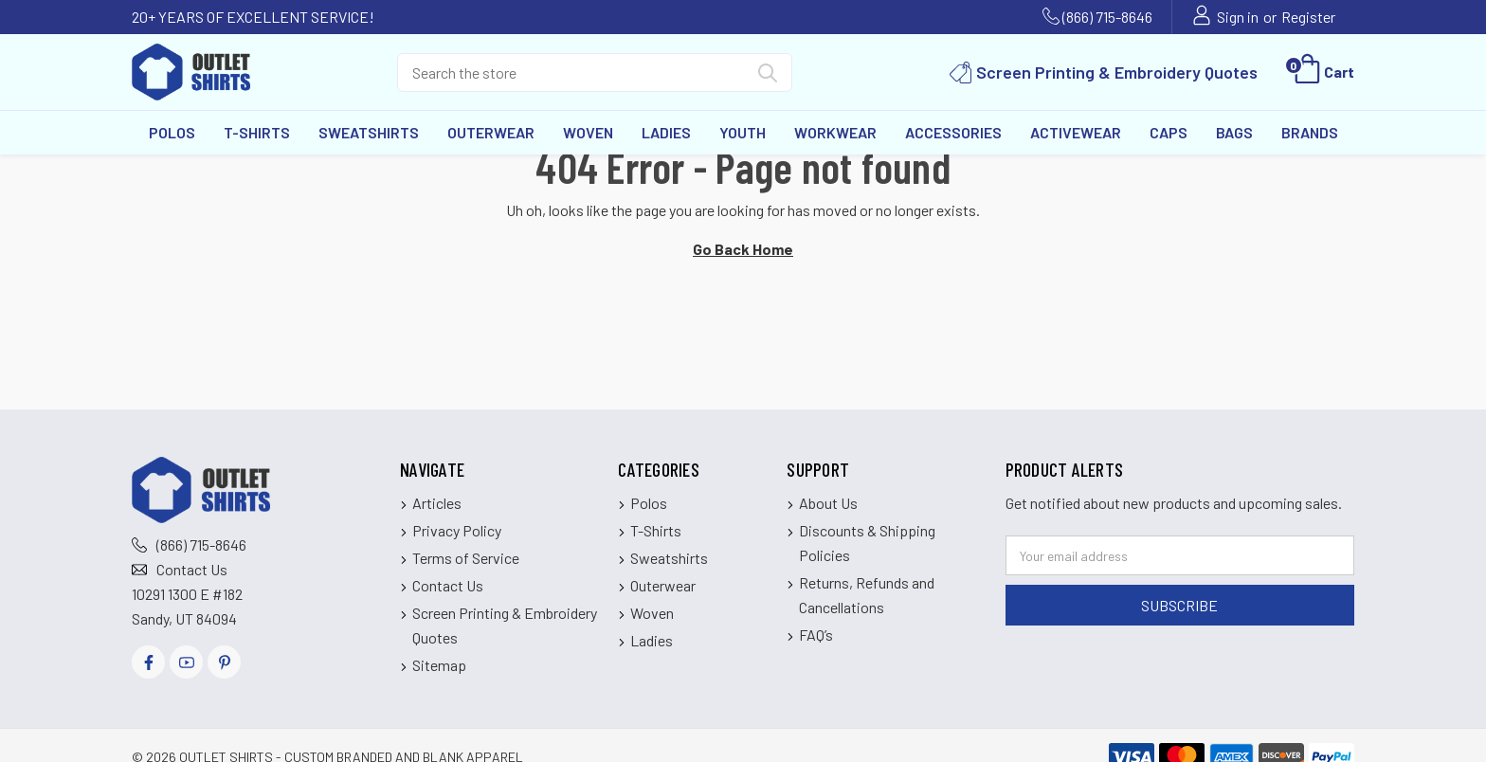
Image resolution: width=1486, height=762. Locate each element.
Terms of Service (465, 558)
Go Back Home (743, 249)
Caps (1168, 132)
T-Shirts (257, 132)
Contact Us (191, 569)
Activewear (1075, 132)
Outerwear (491, 132)
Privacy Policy (456, 530)
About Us (828, 503)
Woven (588, 132)
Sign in (1238, 17)
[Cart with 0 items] (1322, 72)
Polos (172, 132)
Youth (742, 132)
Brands (1309, 132)
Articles (437, 503)
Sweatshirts (368, 132)
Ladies (666, 132)
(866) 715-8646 (1107, 17)
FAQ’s (816, 635)
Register (1308, 17)
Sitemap (439, 665)
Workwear (835, 132)
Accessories (953, 132)
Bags (1234, 132)
